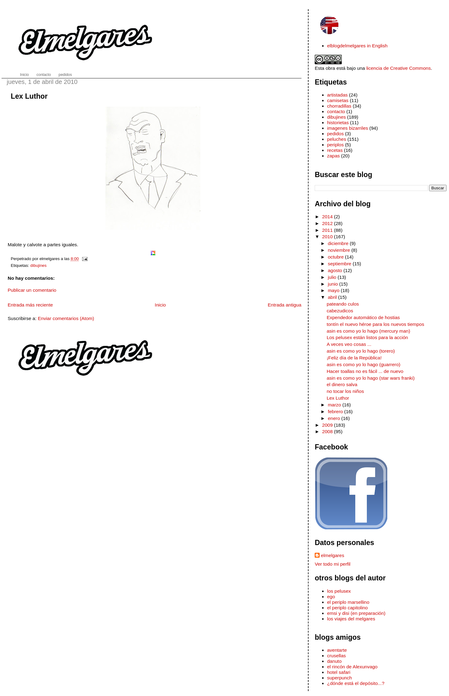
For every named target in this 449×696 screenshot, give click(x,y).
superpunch (339, 677)
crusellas (336, 655)
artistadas (337, 94)
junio (333, 284)
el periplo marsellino (348, 602)
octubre (336, 256)
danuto (334, 661)
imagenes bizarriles (347, 128)
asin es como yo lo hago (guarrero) (363, 364)
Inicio (160, 304)
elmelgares (332, 555)
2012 (328, 223)
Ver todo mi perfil (332, 564)
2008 (328, 431)
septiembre (340, 263)
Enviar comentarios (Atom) (66, 318)
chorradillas (339, 106)
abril (333, 297)
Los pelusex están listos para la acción (367, 337)
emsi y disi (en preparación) (356, 613)
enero (334, 418)
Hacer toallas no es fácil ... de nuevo (365, 371)
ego (331, 596)
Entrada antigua (284, 304)
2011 (328, 230)
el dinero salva (342, 384)
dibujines (38, 265)
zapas (333, 155)
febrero (336, 411)
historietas (338, 122)
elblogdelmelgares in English (357, 45)
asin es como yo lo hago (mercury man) (368, 331)
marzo (335, 404)
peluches (336, 139)
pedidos (335, 133)
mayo (334, 290)
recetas (335, 150)
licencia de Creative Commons (398, 68)
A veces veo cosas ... (349, 344)
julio (333, 277)
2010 (328, 236)
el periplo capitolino (347, 607)
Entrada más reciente (30, 304)
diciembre (339, 243)
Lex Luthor (29, 96)
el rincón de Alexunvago (352, 666)
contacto (336, 111)
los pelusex (339, 591)
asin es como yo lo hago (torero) (361, 351)
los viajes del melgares (351, 618)
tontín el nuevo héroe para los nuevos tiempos (375, 324)
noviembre (340, 250)
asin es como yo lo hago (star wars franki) (371, 378)
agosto (336, 270)
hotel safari (338, 672)
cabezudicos (340, 310)
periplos (335, 144)
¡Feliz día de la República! (354, 357)
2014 (328, 216)
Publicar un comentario (32, 290)
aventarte (337, 650)
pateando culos (343, 303)
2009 (328, 425)
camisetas (338, 100)
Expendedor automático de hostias (363, 317)
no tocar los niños (345, 391)
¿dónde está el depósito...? (355, 683)
